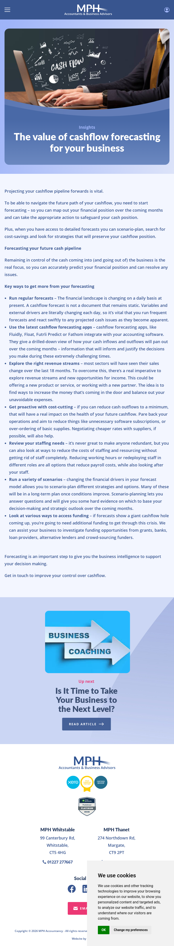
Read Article (85, 724)
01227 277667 (58, 862)
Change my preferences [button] (131, 930)
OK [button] (104, 930)
